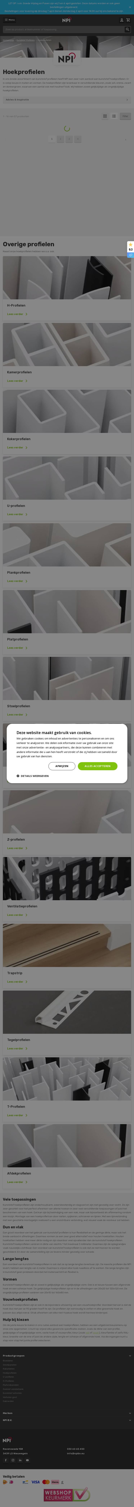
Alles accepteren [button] (97, 766)
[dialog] (67, 753)
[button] (33, 776)
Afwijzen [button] (61, 766)
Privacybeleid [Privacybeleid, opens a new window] (61, 756)
